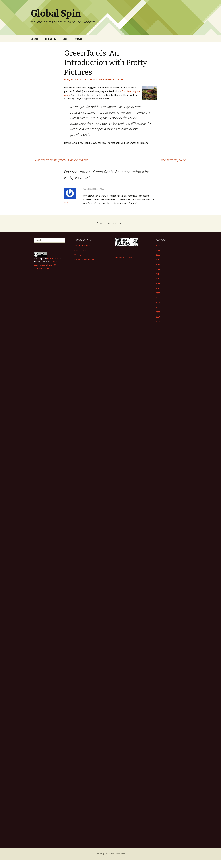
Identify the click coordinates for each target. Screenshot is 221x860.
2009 (158, 293)
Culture (78, 38)
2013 (158, 274)
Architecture (92, 79)
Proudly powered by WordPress (110, 853)
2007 (158, 302)
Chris (122, 79)
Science (34, 38)
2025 (158, 245)
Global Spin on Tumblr (84, 259)
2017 (158, 264)
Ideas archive (80, 250)
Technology (50, 38)
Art (100, 79)
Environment (108, 79)
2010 (158, 288)
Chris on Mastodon (123, 257)
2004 (158, 316)
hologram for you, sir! (175, 160)
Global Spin (39, 258)
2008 (158, 297)
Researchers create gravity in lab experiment (59, 160)
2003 (158, 321)
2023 (158, 255)
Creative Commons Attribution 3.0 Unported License (45, 264)
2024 (158, 250)
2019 (158, 259)
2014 (158, 269)
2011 (158, 283)
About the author (82, 245)
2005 (158, 312)
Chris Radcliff (53, 258)
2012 (158, 278)
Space (65, 38)
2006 (158, 307)
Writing (77, 255)
